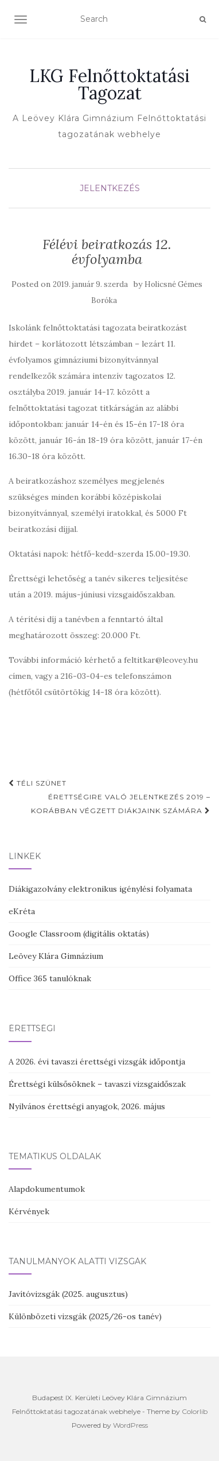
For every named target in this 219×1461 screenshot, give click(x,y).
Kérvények (29, 1211)
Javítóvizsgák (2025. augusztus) (68, 1294)
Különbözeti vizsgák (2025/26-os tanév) (85, 1316)
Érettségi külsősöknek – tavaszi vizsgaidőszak (97, 1084)
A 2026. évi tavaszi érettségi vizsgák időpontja (97, 1061)
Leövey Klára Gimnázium (56, 956)
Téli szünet (38, 783)
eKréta (22, 911)
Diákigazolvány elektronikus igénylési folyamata (100, 889)
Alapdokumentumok (47, 1189)
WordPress (130, 1425)
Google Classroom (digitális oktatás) (79, 933)
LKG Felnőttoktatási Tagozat (109, 84)
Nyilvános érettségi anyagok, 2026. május (87, 1106)
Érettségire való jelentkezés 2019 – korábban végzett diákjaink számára (120, 803)
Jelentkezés (110, 188)
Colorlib (195, 1411)
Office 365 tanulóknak (50, 978)
